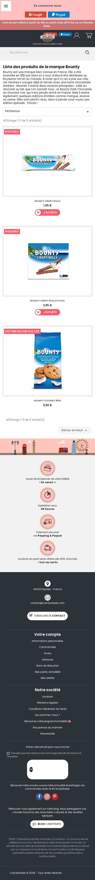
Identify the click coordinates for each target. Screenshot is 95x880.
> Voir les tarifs (48, 562)
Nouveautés (47, 733)
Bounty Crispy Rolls (47, 201)
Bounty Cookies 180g (47, 400)
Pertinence (47, 111)
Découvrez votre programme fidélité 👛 (47, 721)
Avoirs (47, 653)
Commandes (47, 647)
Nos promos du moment (47, 727)
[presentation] (63, 770)
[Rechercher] (47, 52)
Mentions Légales (47, 702)
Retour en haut (75, 430)
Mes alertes (47, 678)
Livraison (47, 696)
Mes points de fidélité (47, 672)
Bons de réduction (48, 665)
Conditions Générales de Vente (47, 709)
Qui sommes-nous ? (47, 715)
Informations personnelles (47, 641)
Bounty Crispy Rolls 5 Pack (47, 300)
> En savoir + (47, 482)
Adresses (47, 659)
